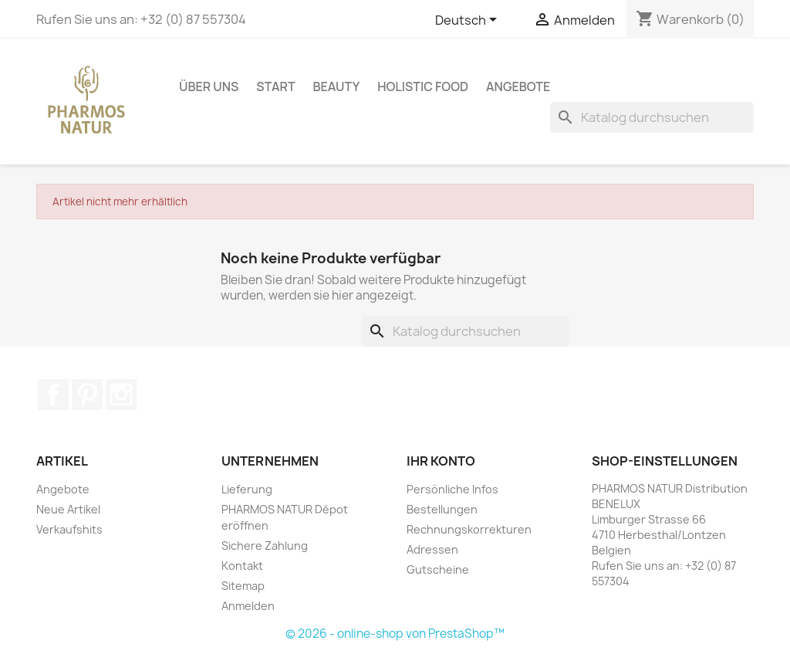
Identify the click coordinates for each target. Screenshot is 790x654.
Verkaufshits (69, 529)
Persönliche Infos (452, 489)
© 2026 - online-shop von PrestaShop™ (395, 633)
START (275, 86)
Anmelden (248, 605)
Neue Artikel (68, 509)
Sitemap (243, 585)
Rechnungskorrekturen (469, 529)
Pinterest (87, 394)
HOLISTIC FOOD (422, 86)
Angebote (62, 489)
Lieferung (246, 489)
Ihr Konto (441, 460)
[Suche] (652, 117)
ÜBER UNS (208, 86)
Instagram (121, 394)
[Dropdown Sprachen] (468, 21)
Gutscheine (438, 569)
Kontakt (242, 565)
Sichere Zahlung (264, 545)
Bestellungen (442, 509)
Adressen (432, 549)
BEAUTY (336, 86)
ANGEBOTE (518, 86)
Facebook (53, 394)
